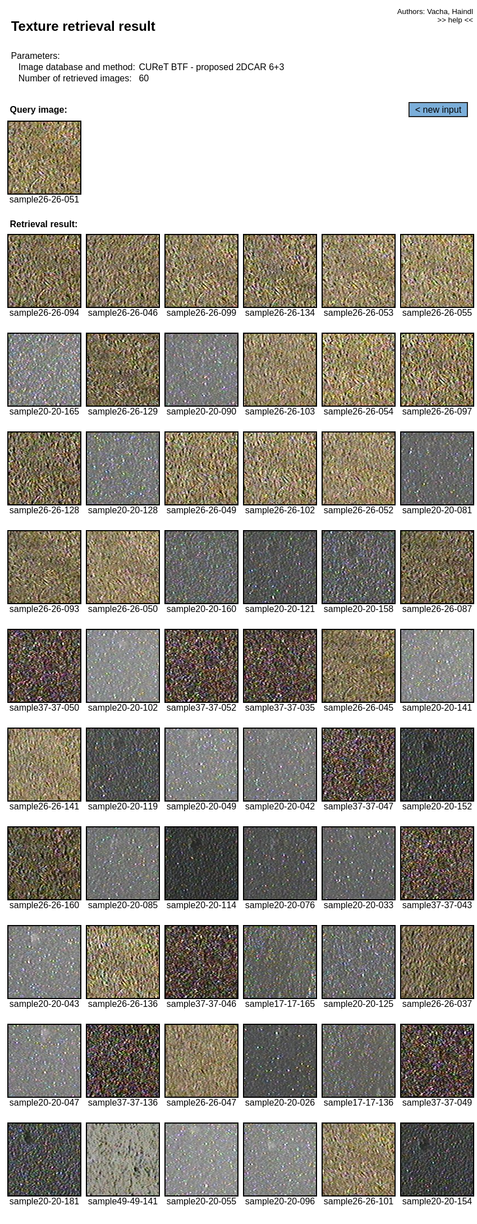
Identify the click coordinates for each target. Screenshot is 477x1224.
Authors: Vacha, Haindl (435, 11)
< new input (438, 109)
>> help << (455, 20)
